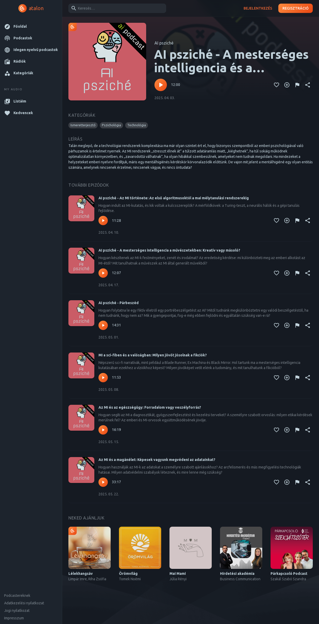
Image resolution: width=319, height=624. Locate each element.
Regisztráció (295, 8)
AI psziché (163, 43)
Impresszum (14, 618)
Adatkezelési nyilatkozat (24, 603)
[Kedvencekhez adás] (276, 85)
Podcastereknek (17, 595)
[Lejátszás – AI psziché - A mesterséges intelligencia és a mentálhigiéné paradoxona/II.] (160, 85)
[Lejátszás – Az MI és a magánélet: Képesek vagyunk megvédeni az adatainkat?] (103, 482)
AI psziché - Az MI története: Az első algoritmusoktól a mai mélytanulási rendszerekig (173, 198)
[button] (31, 26)
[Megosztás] (307, 85)
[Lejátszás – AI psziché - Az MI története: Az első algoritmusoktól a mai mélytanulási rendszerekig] (103, 220)
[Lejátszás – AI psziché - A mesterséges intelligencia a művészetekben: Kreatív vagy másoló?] (103, 273)
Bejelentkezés (258, 8)
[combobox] (116, 8)
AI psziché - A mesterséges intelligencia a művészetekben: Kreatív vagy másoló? (169, 250)
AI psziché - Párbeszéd (118, 303)
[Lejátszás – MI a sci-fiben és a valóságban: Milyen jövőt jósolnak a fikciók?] (103, 377)
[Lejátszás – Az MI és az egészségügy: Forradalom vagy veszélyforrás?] (103, 430)
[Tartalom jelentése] (297, 85)
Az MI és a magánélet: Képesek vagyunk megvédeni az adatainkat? (156, 460)
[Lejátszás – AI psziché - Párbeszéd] (103, 325)
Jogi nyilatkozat (17, 610)
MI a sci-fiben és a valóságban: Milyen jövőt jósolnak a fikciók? (152, 355)
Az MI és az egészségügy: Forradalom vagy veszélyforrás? (149, 407)
